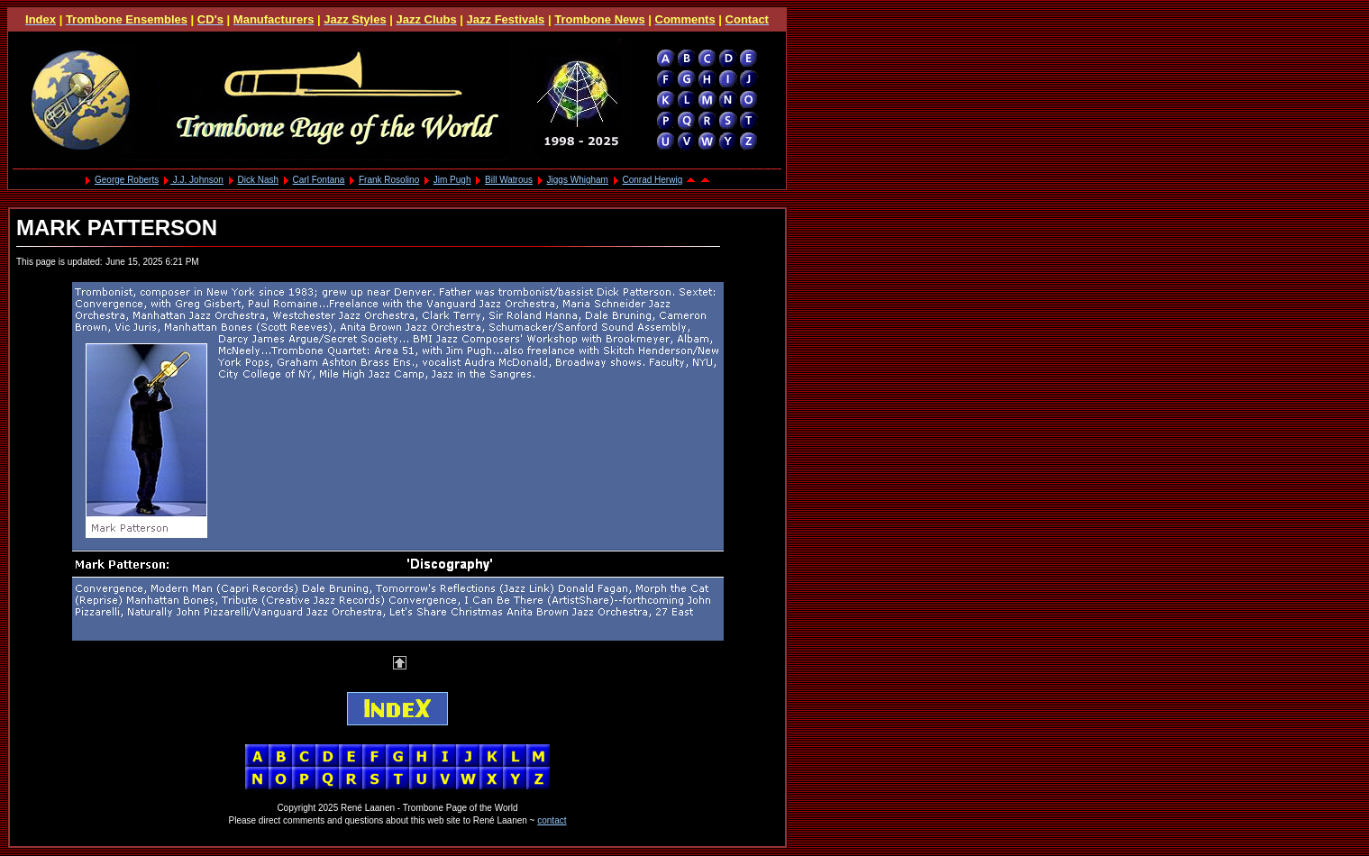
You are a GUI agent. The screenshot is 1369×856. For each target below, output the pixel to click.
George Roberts (127, 180)
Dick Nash (257, 180)
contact (551, 820)
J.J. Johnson (197, 180)
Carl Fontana (319, 180)
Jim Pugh (452, 180)
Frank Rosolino (389, 180)
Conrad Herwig (653, 180)
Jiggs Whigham (577, 180)
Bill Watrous (509, 180)
